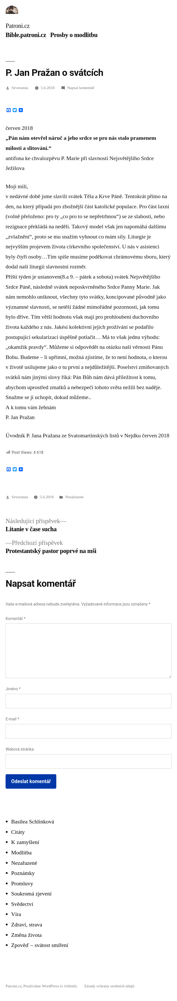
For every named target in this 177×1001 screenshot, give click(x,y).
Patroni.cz (18, 25)
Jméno (13, 688)
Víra (16, 914)
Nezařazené (74, 497)
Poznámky (23, 873)
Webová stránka (20, 749)
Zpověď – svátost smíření (39, 945)
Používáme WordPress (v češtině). (51, 986)
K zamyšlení (25, 842)
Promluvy (22, 883)
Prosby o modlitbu (73, 34)
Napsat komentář (80, 87)
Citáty (18, 832)
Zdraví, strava (26, 924)
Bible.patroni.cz (26, 34)
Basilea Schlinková (32, 821)
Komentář (16, 618)
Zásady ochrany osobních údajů (109, 986)
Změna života (26, 935)
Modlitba (21, 852)
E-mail (12, 719)
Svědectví (22, 904)
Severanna (20, 87)
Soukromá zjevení (31, 893)
